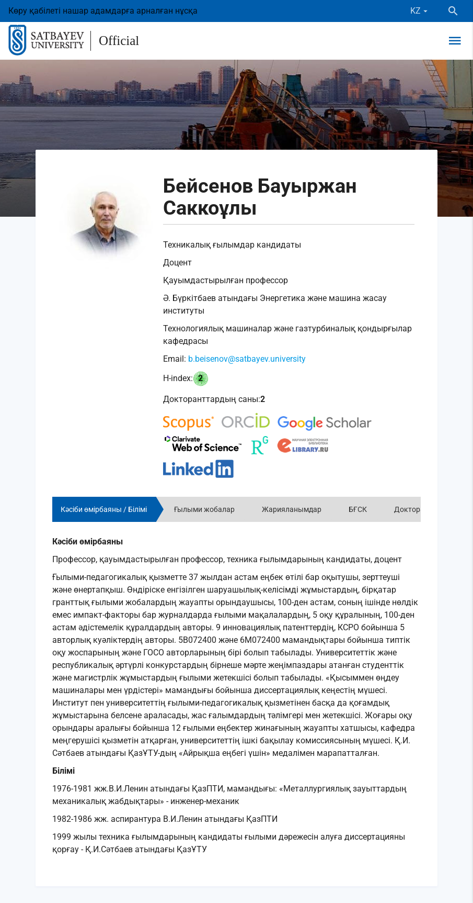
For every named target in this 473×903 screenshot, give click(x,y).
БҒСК (358, 509)
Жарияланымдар (291, 509)
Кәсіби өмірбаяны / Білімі (104, 509)
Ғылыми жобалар (204, 509)
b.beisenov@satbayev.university (247, 359)
